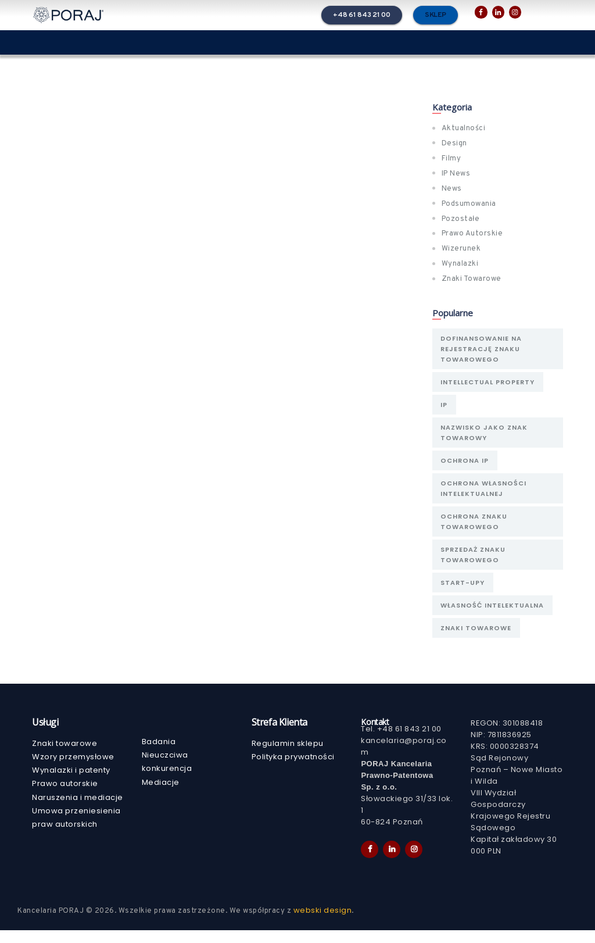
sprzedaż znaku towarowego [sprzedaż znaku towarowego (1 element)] (474, 563)
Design (454, 143)
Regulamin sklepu (288, 756)
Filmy (451, 158)
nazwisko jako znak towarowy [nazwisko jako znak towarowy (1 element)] (485, 437)
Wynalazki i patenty (71, 782)
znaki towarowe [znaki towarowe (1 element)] (477, 640)
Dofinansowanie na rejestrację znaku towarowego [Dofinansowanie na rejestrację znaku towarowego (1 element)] (482, 349)
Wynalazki (460, 264)
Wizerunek (461, 248)
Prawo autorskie (65, 796)
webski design (322, 922)
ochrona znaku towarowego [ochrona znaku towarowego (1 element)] (475, 529)
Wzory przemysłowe (73, 769)
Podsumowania (469, 204)
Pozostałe (461, 219)
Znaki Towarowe (471, 279)
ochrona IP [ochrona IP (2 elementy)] (466, 465)
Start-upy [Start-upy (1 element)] (464, 592)
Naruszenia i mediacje (77, 810)
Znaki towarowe (64, 756)
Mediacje (161, 795)
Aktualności (464, 128)
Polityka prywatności (293, 769)
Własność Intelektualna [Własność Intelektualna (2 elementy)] (493, 616)
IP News (456, 173)
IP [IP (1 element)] (445, 407)
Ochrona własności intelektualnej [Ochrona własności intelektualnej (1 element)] (485, 495)
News (452, 189)
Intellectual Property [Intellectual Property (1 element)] (489, 383)
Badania (159, 754)
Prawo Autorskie (472, 233)
